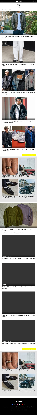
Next (36, 178)
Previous (1, 178)
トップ (2, 9)
